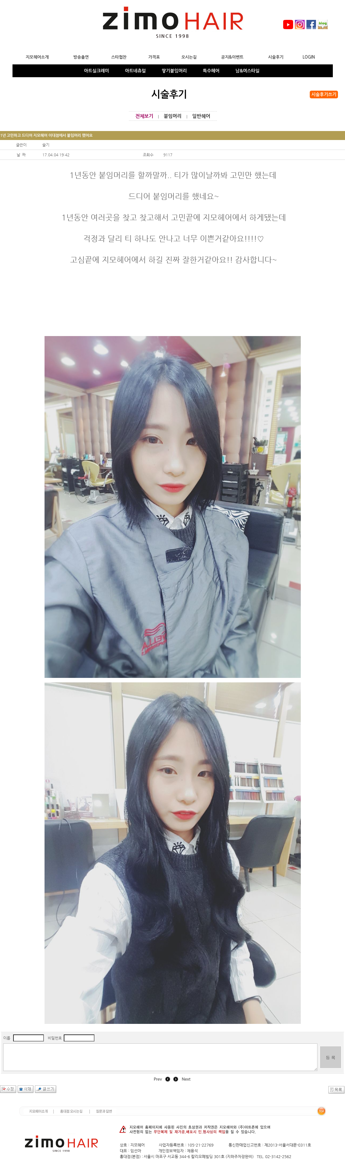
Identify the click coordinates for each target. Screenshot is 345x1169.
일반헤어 (201, 116)
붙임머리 (173, 116)
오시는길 (189, 57)
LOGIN (309, 57)
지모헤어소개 (37, 57)
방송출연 (81, 57)
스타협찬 (119, 57)
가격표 (154, 57)
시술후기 (275, 57)
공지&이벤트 (232, 57)
